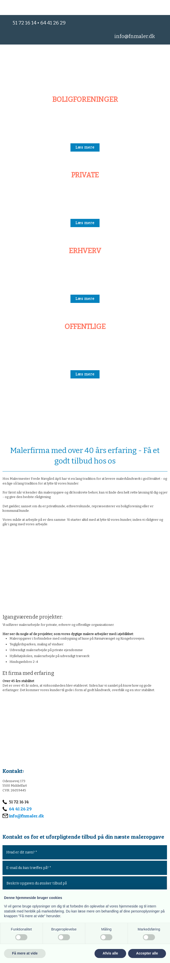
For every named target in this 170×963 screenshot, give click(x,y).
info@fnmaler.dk (134, 36)
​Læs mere (85, 147)
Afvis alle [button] (110, 953)
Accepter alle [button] (147, 953)
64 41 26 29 (53, 23)
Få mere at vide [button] (25, 953)
